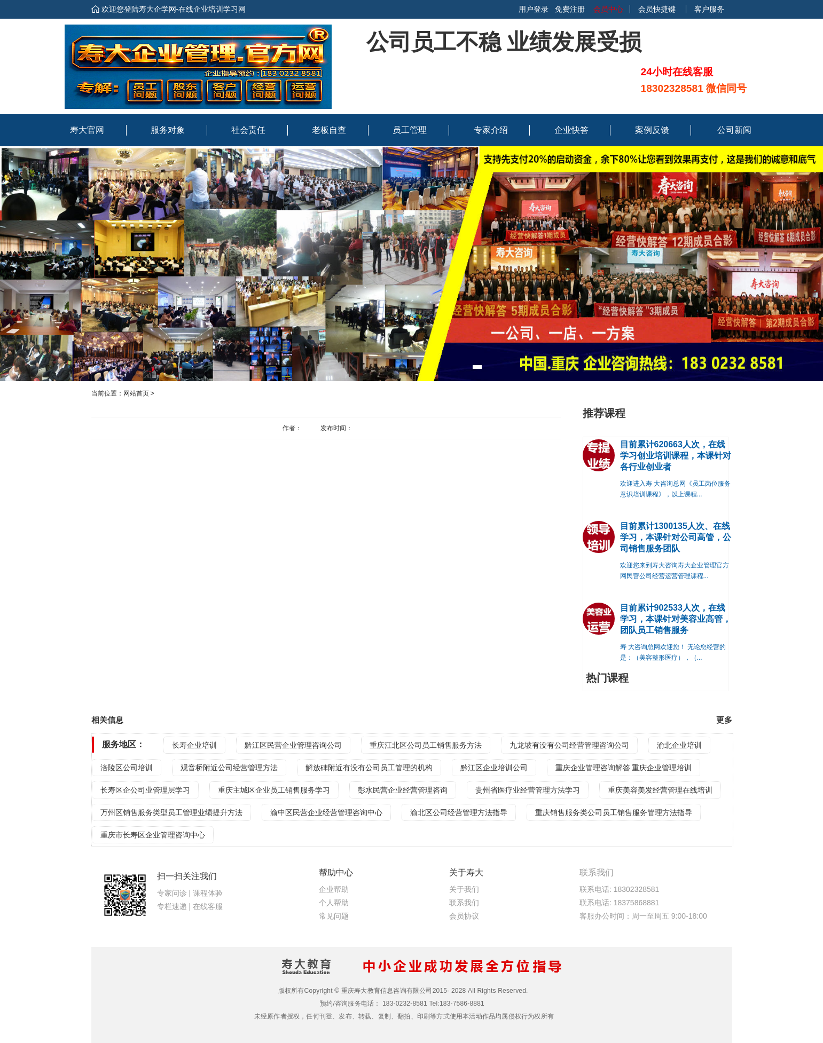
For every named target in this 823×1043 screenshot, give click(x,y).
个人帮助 (334, 902)
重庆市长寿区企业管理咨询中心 (152, 835)
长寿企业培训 (194, 745)
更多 (724, 719)
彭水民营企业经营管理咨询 (403, 790)
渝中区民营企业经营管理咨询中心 (326, 812)
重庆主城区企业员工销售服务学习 (274, 790)
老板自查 (329, 130)
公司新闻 (734, 130)
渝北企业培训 (679, 745)
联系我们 (464, 902)
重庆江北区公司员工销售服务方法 (426, 745)
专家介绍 (491, 130)
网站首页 (136, 393)
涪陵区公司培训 (126, 767)
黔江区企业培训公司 (494, 767)
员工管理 (410, 130)
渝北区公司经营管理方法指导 (458, 812)
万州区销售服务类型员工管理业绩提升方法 (171, 812)
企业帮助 (334, 889)
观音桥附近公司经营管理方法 (229, 767)
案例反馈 (652, 130)
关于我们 (464, 889)
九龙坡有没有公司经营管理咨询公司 (569, 745)
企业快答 (571, 130)
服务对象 (168, 130)
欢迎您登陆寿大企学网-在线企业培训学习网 (173, 9)
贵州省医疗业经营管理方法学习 (527, 790)
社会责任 (248, 130)
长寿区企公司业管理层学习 (145, 790)
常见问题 (334, 916)
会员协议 (464, 916)
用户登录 (533, 9)
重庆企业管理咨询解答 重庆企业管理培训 (623, 767)
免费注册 (570, 9)
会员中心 (607, 9)
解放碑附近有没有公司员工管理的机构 (369, 767)
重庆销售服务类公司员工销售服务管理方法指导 (613, 812)
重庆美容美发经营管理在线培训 (660, 790)
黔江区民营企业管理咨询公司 (293, 745)
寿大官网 (87, 130)
